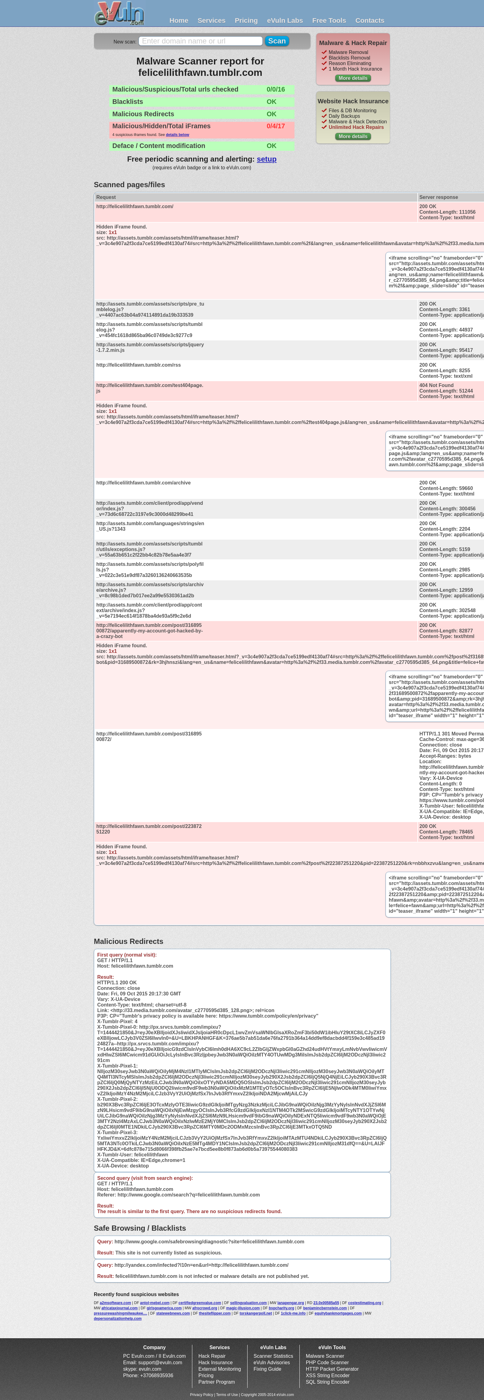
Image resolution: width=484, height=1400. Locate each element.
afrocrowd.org (204, 1308)
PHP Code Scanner (327, 1362)
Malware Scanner (325, 1356)
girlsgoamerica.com (164, 1308)
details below (177, 135)
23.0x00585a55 (326, 1303)
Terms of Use (227, 1395)
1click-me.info (293, 1313)
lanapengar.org (290, 1303)
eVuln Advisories (272, 1362)
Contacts (369, 20)
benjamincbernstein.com (325, 1308)
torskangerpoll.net (256, 1313)
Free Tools (329, 20)
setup (267, 159)
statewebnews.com (173, 1313)
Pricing (246, 20)
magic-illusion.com (243, 1308)
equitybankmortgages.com (338, 1313)
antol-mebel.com (154, 1303)
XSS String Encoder (328, 1375)
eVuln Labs (285, 20)
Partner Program (216, 1382)
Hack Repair (212, 1356)
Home (178, 20)
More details (353, 78)
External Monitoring (219, 1369)
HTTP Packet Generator (332, 1369)
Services (212, 20)
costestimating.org (364, 1303)
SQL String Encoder (328, 1382)
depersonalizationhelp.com (118, 1318)
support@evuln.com (160, 1362)
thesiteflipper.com (215, 1313)
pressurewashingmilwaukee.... (120, 1313)
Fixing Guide (268, 1369)
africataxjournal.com (120, 1308)
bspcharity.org (281, 1308)
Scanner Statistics (273, 1356)
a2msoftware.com (115, 1303)
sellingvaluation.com (248, 1303)
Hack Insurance (215, 1362)
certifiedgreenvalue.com (199, 1303)
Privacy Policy (201, 1395)
